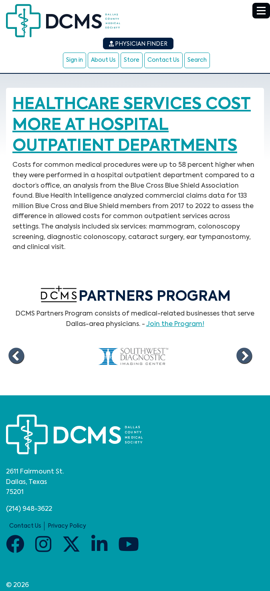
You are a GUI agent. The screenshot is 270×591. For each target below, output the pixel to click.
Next (244, 356)
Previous (16, 356)
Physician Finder (138, 44)
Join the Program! (175, 324)
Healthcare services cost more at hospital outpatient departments (131, 125)
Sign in (74, 60)
